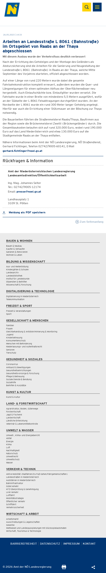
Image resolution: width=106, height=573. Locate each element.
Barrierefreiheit (23, 543)
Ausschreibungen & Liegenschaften (23, 522)
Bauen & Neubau (14, 246)
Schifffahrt (11, 504)
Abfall (9, 438)
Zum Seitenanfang (89, 221)
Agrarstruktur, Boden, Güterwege (22, 408)
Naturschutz (12, 453)
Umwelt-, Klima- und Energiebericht (23, 435)
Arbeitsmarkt (12, 519)
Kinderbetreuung (14, 337)
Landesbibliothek (14, 275)
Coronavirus (12, 364)
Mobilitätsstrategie (15, 498)
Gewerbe (10, 525)
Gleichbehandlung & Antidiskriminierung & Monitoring (31, 331)
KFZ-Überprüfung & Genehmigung (22, 489)
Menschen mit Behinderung (19, 343)
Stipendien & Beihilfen (16, 281)
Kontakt (89, 543)
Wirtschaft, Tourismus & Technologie (23, 531)
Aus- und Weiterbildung (17, 266)
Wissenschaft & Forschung (18, 284)
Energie (9, 441)
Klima (8, 444)
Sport (8, 314)
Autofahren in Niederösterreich (21, 480)
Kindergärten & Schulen (17, 269)
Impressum (71, 543)
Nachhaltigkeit (13, 450)
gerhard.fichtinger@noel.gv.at (22, 151)
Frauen (9, 328)
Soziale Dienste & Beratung (19, 379)
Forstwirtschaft (13, 411)
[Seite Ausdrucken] (64, 568)
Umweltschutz (13, 459)
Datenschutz (50, 543)
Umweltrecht (12, 456)
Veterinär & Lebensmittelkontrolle (22, 423)
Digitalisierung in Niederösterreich (22, 296)
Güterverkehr (12, 486)
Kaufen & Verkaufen (15, 249)
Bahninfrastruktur (14, 483)
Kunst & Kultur (13, 397)
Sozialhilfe (11, 382)
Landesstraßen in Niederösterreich (22, 477)
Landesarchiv (12, 272)
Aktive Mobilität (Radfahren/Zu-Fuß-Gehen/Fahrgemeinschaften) (37, 474)
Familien (10, 325)
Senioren (10, 349)
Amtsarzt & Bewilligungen (18, 367)
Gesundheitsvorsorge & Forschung (22, 373)
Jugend (9, 334)
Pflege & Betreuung (15, 376)
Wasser (9, 462)
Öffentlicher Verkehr (15, 501)
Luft (8, 447)
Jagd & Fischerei (14, 414)
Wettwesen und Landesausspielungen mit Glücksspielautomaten (36, 528)
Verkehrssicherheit (15, 507)
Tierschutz (11, 352)
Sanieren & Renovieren (17, 252)
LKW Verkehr (12, 492)
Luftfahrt (10, 495)
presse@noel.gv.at (29, 191)
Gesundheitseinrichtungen (18, 370)
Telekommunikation (15, 299)
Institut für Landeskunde (17, 278)
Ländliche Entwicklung (16, 420)
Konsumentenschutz (16, 340)
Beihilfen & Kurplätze (16, 385)
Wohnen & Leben (14, 255)
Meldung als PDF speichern (24, 212)
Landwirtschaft (13, 417)
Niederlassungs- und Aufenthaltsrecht (24, 346)
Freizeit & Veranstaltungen (18, 311)
